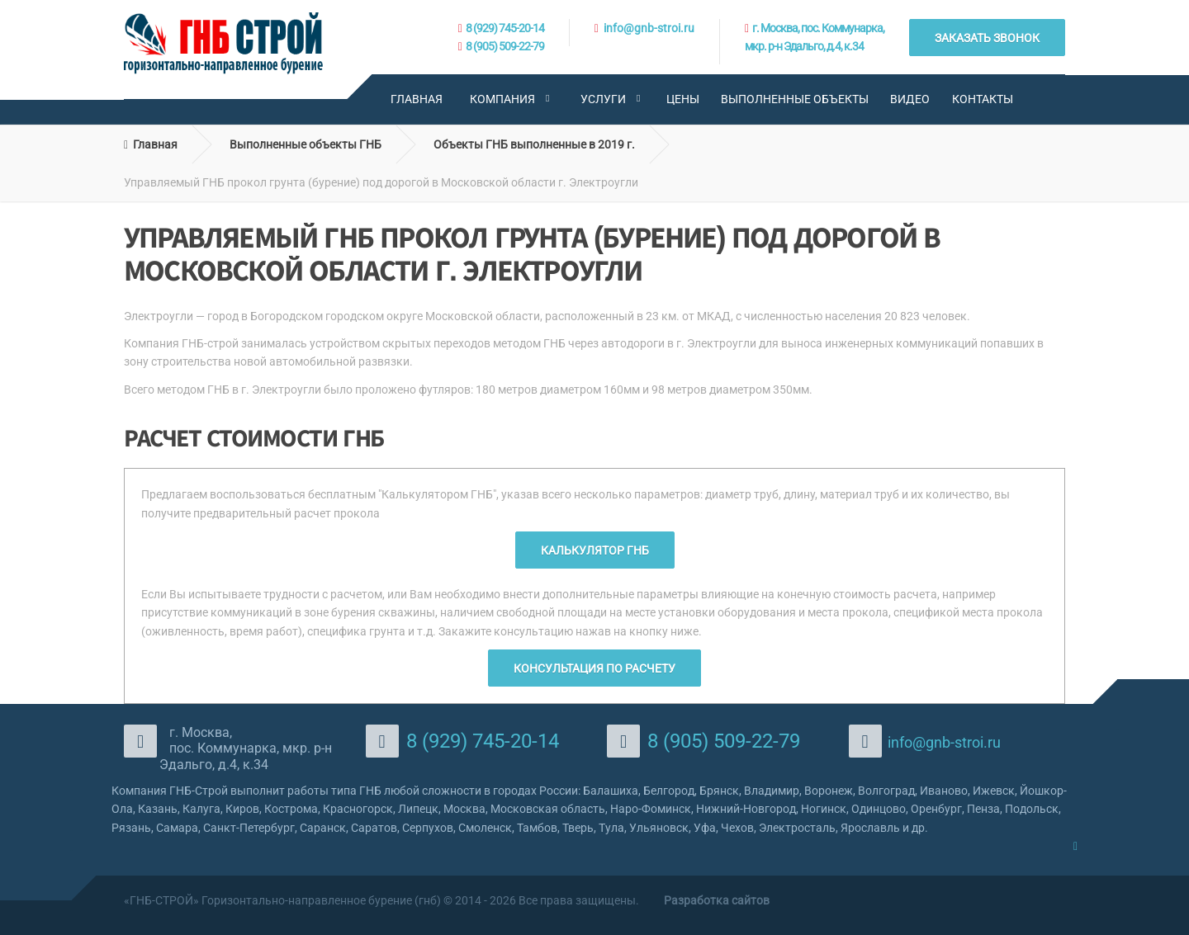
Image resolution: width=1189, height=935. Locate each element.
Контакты (982, 99)
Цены (682, 99)
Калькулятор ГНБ (595, 550)
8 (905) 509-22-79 (505, 46)
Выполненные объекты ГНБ (305, 144)
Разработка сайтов (717, 900)
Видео (910, 99)
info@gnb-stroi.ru (649, 28)
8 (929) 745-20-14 (505, 28)
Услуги (603, 99)
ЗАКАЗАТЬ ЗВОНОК (987, 38)
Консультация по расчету (594, 668)
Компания (502, 99)
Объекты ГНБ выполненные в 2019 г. (534, 144)
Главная (417, 99)
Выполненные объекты (795, 99)
